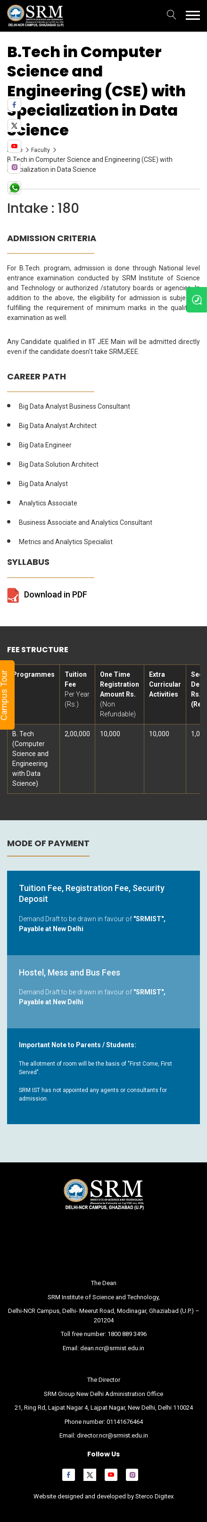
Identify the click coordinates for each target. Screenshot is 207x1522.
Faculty (40, 150)
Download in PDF (55, 594)
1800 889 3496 (127, 1333)
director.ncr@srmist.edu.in (112, 1435)
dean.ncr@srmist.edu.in (112, 1348)
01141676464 (125, 1421)
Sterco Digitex (154, 1496)
